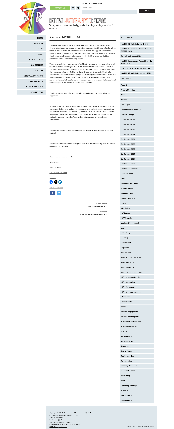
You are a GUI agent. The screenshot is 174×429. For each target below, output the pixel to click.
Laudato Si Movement (130, 223)
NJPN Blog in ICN (127, 262)
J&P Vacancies (126, 218)
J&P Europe (125, 213)
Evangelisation (127, 193)
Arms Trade (125, 95)
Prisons (124, 331)
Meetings (125, 238)
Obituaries (125, 297)
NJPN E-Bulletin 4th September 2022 (80, 213)
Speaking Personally (129, 366)
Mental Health (126, 242)
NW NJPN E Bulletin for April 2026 (134, 44)
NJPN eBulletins (127, 267)
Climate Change (127, 114)
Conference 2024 (128, 154)
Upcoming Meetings (129, 385)
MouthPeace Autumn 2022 (80, 205)
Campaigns (125, 105)
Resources (125, 346)
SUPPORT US (60, 8)
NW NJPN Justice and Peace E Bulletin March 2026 (136, 62)
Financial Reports (128, 198)
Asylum (124, 100)
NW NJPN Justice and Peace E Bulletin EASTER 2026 (136, 50)
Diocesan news (127, 173)
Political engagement (129, 311)
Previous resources (129, 326)
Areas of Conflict (128, 90)
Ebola (123, 178)
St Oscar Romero (128, 371)
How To (124, 203)
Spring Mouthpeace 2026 (131, 56)
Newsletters (126, 252)
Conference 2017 (128, 124)
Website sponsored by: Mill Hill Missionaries (140, 426)
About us (38, 43)
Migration (125, 247)
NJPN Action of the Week (131, 257)
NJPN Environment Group (131, 272)
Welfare (124, 390)
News (40, 49)
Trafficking (125, 375)
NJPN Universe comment (131, 292)
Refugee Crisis (127, 341)
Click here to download (58, 173)
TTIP (123, 380)
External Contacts (33, 76)
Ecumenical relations (129, 183)
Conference (37, 65)
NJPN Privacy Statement (58, 427)
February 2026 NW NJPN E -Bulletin (135, 68)
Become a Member (34, 87)
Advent (124, 85)
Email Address (87, 8)
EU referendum (127, 188)
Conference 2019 (128, 134)
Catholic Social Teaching (130, 109)
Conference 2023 (128, 149)
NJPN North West (56, 188)
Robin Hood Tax (127, 356)
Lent (123, 228)
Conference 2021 (128, 139)
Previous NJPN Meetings (131, 321)
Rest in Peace (126, 351)
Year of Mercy (126, 395)
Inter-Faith (125, 208)
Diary (40, 54)
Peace (123, 307)
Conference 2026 (128, 164)
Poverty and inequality (130, 316)
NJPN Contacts (35, 81)
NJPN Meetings (36, 59)
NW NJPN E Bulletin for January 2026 (136, 73)
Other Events (126, 302)
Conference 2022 (128, 144)
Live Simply (125, 233)
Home (40, 38)
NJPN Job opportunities (130, 277)
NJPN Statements (128, 287)
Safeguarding (126, 361)
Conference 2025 (128, 159)
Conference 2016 (128, 119)
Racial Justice (126, 336)
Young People (126, 400)
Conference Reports (129, 169)
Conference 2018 (128, 129)
